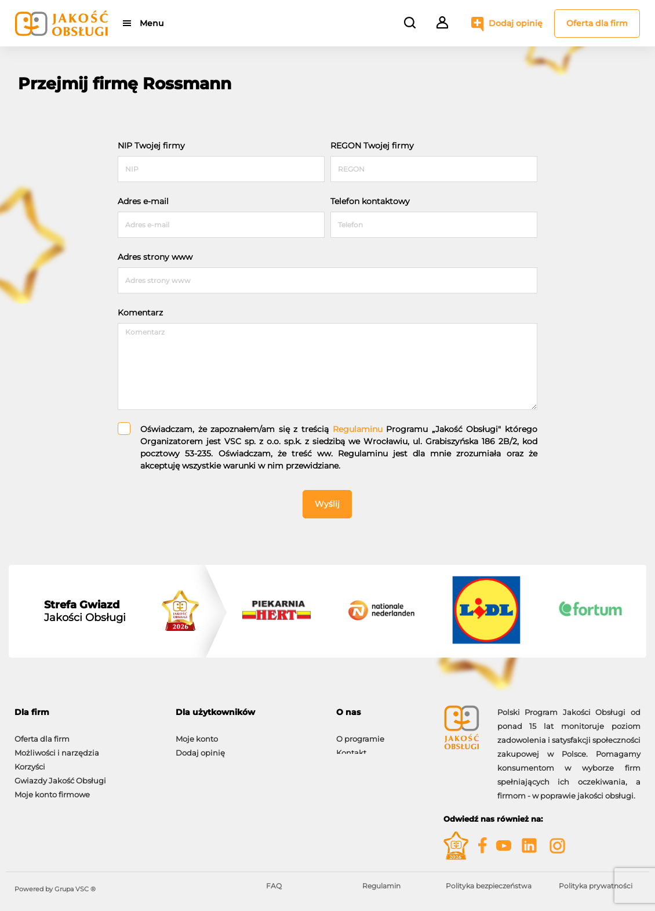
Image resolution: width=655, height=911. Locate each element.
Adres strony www (155, 257)
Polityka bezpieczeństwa (489, 885)
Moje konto (197, 733)
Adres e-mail (143, 201)
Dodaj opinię (516, 23)
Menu (152, 23)
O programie (360, 733)
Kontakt (351, 747)
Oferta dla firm (597, 23)
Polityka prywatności (595, 885)
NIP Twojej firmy (151, 145)
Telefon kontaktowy (370, 201)
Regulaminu (358, 429)
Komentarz (140, 312)
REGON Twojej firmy (372, 145)
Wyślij (327, 504)
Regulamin (381, 885)
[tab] (86, 712)
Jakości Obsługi (85, 611)
